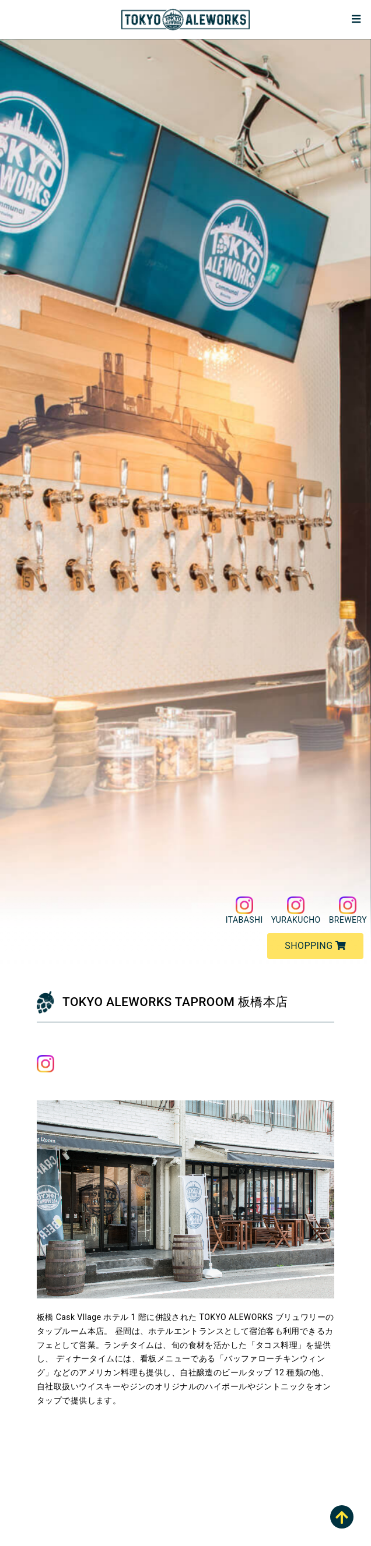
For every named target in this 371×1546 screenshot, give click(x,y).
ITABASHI (244, 910)
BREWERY (348, 910)
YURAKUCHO (296, 910)
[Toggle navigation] (356, 19)
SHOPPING (315, 945)
